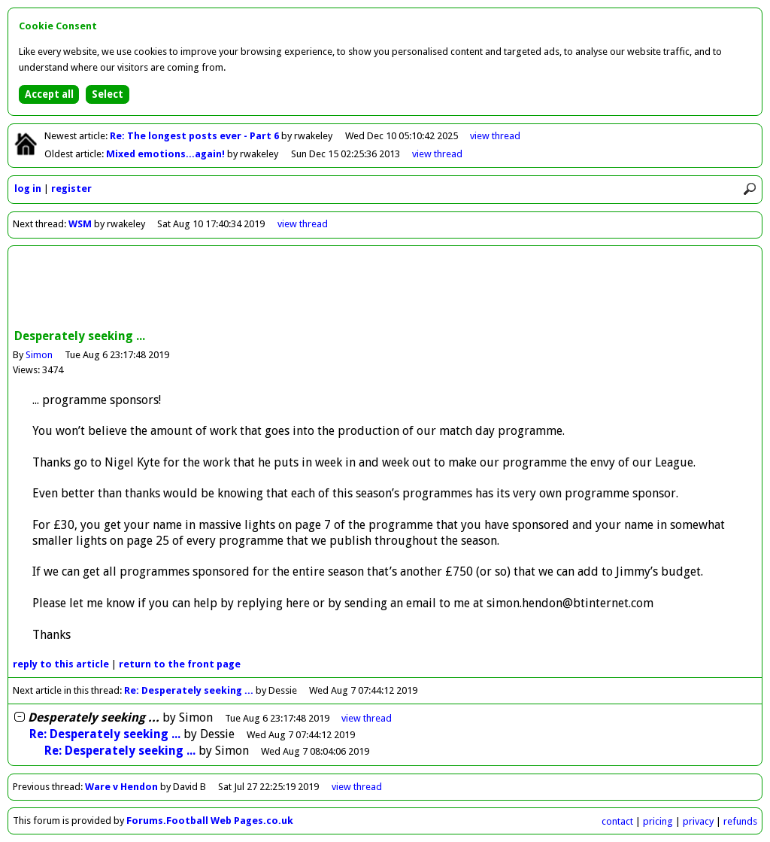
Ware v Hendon (121, 786)
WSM (80, 223)
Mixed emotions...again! (166, 154)
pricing (658, 821)
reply (61, 664)
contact (617, 821)
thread (366, 718)
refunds (740, 821)
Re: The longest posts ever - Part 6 (195, 135)
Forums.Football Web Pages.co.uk (209, 820)
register (71, 188)
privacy (698, 821)
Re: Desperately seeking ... (188, 690)
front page (180, 664)
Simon (39, 354)
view (495, 135)
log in (27, 188)
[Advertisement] (385, 289)
